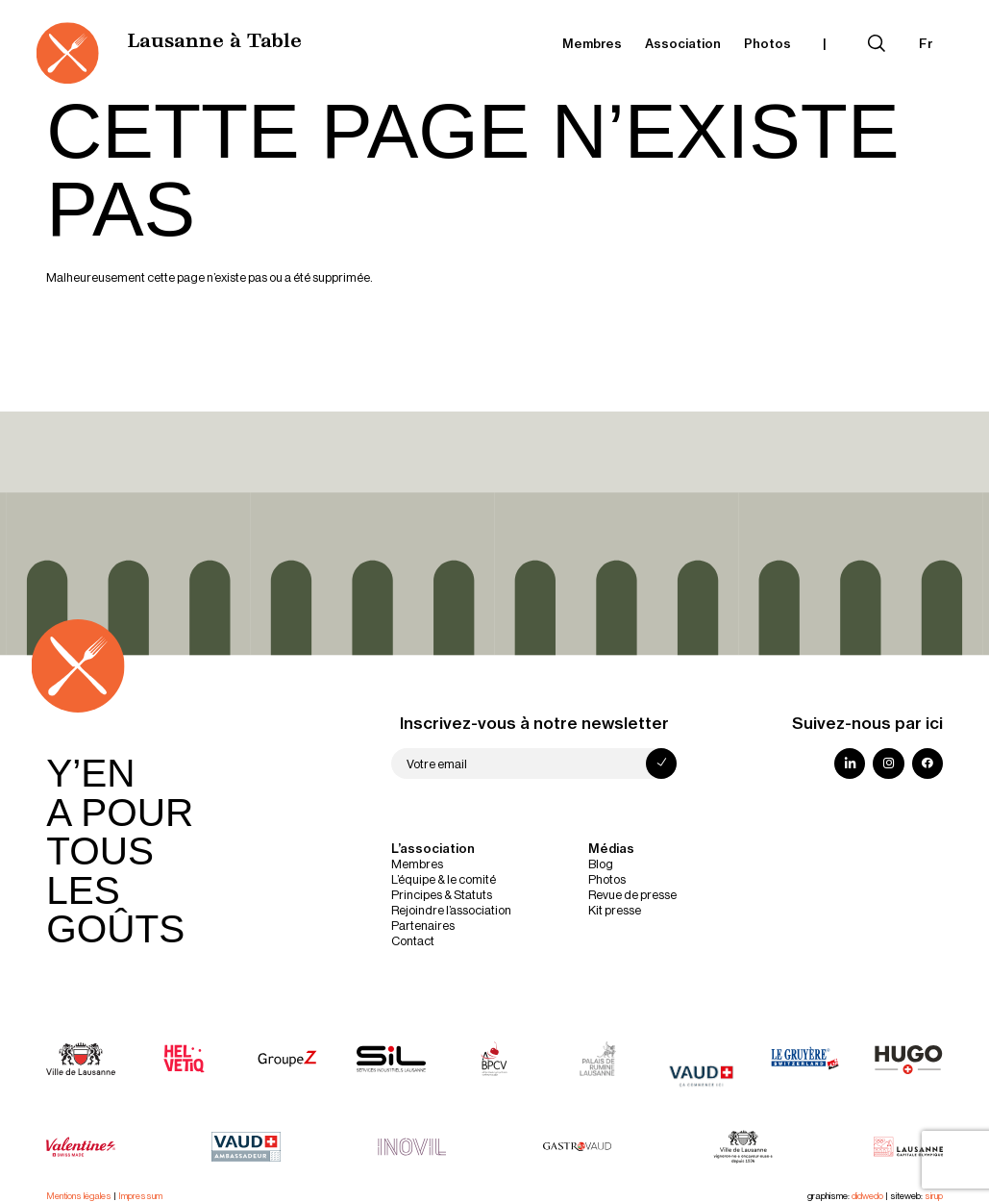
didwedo (867, 1195)
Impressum (140, 1195)
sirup (934, 1195)
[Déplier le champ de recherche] (876, 43)
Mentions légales (78, 1195)
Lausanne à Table (214, 42)
